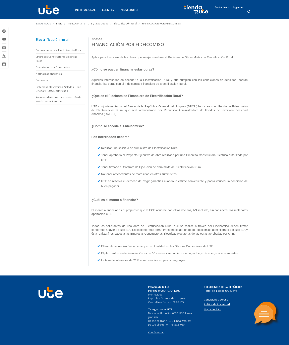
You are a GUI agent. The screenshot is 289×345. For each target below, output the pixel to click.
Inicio (59, 23)
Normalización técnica (49, 74)
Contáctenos (222, 7)
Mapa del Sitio (212, 309)
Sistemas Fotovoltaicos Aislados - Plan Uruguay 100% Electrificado (58, 89)
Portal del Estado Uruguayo (220, 291)
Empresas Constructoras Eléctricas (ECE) (56, 58)
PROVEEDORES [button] (129, 10)
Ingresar (238, 7)
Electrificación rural (125, 23)
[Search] (249, 12)
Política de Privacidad (217, 304)
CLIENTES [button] (108, 10)
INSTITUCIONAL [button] (85, 10)
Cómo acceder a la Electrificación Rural (58, 50)
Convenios (42, 80)
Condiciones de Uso (216, 299)
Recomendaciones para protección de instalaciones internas (58, 99)
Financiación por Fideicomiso (53, 67)
